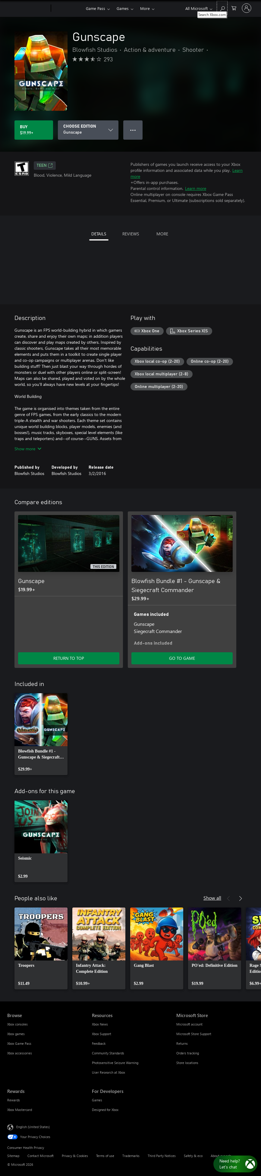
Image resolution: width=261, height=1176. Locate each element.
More (145, 8)
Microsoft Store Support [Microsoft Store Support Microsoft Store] (193, 1034)
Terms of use (105, 1156)
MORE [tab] (162, 234)
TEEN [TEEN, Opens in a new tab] (45, 165)
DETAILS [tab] (98, 234)
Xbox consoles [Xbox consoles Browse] (17, 1024)
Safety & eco (193, 1156)
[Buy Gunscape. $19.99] (33, 130)
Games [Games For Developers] (97, 1100)
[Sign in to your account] (246, 8)
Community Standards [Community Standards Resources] (108, 1053)
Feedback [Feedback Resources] (98, 1043)
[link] (41, 734)
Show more (27, 448)
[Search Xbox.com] (222, 7)
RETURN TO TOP (68, 658)
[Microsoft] (28, 8)
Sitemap (13, 1156)
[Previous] (228, 898)
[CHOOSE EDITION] (88, 130)
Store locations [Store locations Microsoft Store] (187, 1063)
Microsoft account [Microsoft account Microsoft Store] (189, 1024)
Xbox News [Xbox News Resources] (100, 1024)
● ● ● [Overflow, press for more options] (133, 130)
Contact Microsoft (40, 1156)
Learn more (195, 188)
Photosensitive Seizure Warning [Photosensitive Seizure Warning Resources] (115, 1063)
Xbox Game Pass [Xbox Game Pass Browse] (19, 1043)
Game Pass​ (95, 8)
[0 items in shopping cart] (233, 8)
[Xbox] (67, 8)
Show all (212, 898)
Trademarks (131, 1156)
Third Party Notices (162, 1156)
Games (123, 8)
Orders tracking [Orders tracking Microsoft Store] (187, 1053)
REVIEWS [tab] (130, 234)
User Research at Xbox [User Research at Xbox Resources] (108, 1072)
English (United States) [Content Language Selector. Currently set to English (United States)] (33, 1127)
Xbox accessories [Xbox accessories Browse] (19, 1053)
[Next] (240, 898)
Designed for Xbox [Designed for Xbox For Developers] (105, 1110)
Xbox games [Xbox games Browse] (16, 1034)
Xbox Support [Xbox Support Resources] (101, 1034)
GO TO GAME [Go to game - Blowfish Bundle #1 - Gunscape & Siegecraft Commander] (182, 658)
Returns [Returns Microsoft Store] (182, 1043)
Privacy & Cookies (75, 1156)
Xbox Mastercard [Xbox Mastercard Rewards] (19, 1110)
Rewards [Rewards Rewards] (13, 1100)
